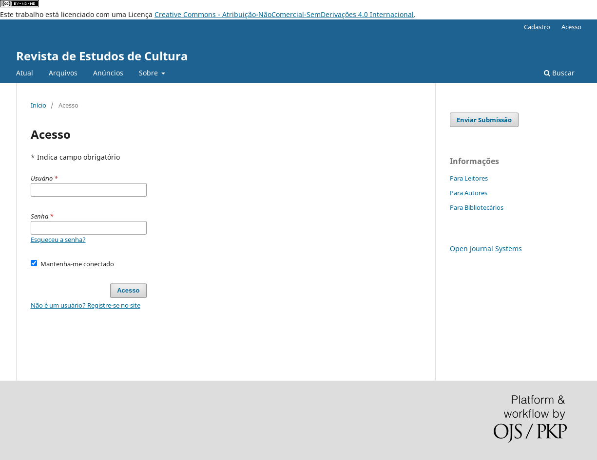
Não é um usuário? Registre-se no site (85, 305)
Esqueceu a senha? (58, 239)
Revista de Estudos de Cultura (102, 56)
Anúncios (108, 72)
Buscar (559, 72)
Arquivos (63, 72)
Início (38, 105)
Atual (24, 72)
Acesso (571, 26)
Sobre (149, 72)
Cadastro (537, 26)
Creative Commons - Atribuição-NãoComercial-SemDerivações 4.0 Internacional (284, 14)
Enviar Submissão (484, 119)
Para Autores (468, 192)
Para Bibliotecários (476, 207)
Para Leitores (469, 178)
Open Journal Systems (486, 248)
